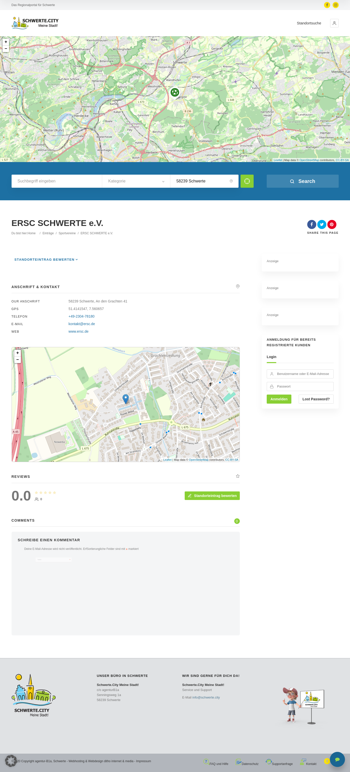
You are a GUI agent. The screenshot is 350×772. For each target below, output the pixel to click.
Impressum (143, 761)
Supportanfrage (279, 764)
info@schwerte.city (206, 697)
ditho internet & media (118, 761)
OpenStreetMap (309, 160)
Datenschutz (247, 764)
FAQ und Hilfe (215, 764)
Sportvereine (67, 233)
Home (32, 233)
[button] (334, 23)
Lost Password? (316, 399)
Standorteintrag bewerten (44, 259)
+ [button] (6, 42)
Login (271, 357)
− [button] (6, 49)
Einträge (48, 233)
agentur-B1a (43, 761)
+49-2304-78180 (81, 316)
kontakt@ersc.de (81, 324)
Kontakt (308, 764)
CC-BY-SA (342, 160)
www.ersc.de (78, 331)
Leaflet (278, 160)
